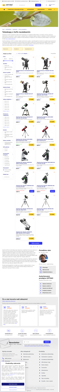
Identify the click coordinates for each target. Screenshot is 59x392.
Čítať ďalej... (31, 45)
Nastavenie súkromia (41, 387)
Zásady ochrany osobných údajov (12, 381)
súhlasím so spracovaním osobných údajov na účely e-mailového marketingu (37, 345)
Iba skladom (6, 171)
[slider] (3, 60)
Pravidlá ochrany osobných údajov (42, 389)
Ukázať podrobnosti (13, 389)
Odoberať (47, 341)
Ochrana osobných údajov (31, 387)
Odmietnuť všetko (13, 387)
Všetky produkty (7, 169)
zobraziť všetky (6, 111)
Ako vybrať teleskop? (10, 38)
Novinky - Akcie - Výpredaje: (15, 344)
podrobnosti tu (13, 374)
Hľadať (38, 5)
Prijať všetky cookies (13, 384)
